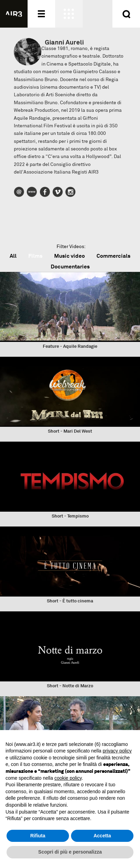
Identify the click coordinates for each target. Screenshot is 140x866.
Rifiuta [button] (38, 835)
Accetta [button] (102, 835)
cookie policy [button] (68, 778)
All (13, 255)
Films (35, 255)
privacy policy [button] (117, 751)
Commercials (113, 255)
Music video (69, 255)
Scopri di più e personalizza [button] (70, 852)
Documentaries (70, 266)
